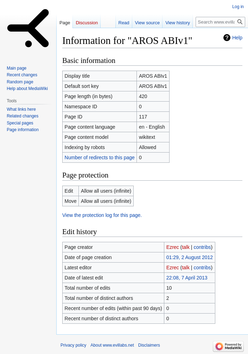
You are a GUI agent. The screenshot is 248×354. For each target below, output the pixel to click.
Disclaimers (149, 345)
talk (186, 247)
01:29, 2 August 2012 (189, 257)
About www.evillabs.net (112, 345)
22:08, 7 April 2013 (187, 278)
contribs (202, 247)
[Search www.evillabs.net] (220, 22)
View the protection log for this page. (102, 215)
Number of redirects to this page (100, 157)
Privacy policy (73, 345)
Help (237, 37)
